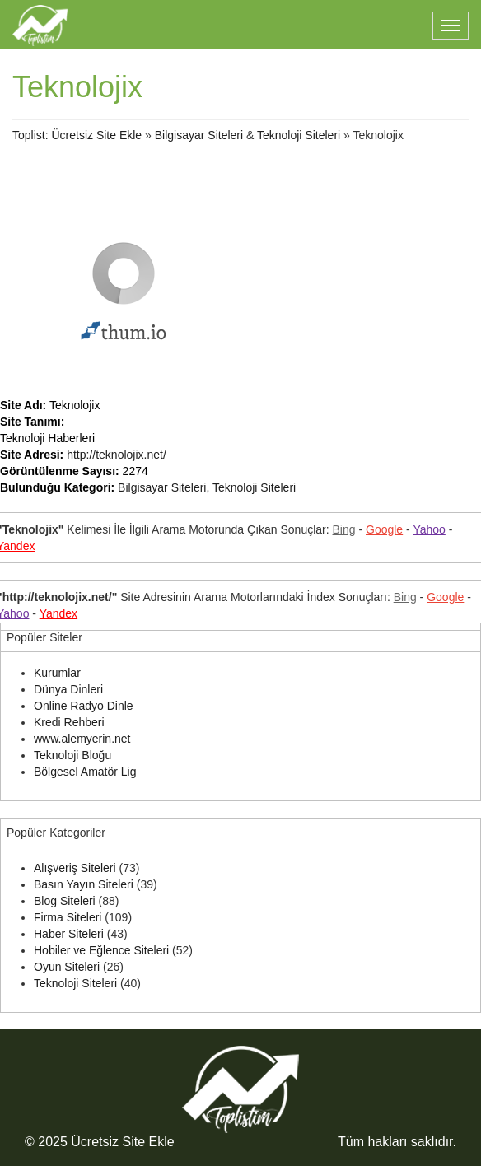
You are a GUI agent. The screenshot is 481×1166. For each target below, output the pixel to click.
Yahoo (429, 529)
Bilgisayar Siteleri (199, 135)
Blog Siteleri (65, 900)
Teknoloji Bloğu (72, 755)
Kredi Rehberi (69, 722)
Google (384, 529)
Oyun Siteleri (67, 966)
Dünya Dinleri (68, 689)
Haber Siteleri (69, 933)
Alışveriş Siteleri (75, 867)
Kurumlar (57, 672)
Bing (344, 529)
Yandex (58, 613)
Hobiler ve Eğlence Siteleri (101, 950)
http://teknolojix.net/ (116, 454)
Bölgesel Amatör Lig (85, 771)
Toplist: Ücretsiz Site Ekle (77, 135)
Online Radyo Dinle (83, 705)
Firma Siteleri (67, 917)
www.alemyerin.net (82, 738)
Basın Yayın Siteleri (83, 884)
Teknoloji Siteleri (298, 135)
